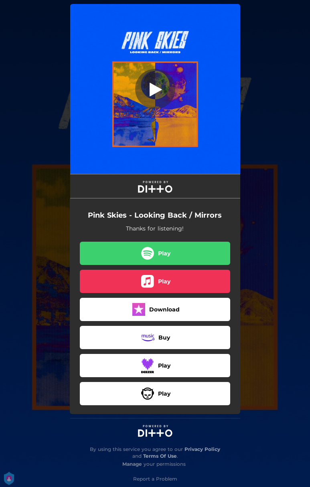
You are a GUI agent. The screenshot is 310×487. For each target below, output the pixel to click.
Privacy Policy (202, 449)
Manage (132, 464)
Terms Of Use (160, 456)
